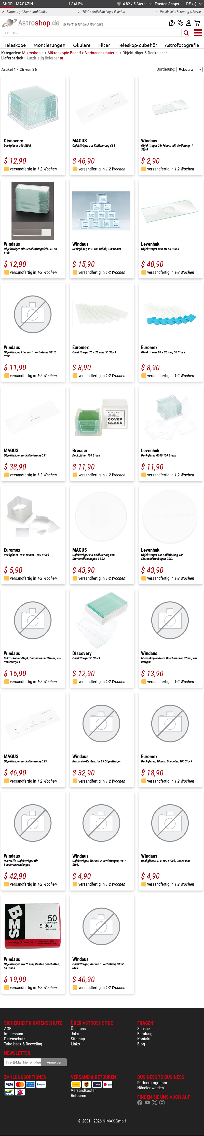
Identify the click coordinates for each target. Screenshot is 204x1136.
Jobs (75, 1033)
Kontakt (144, 1038)
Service (143, 1028)
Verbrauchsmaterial (102, 52)
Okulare (82, 45)
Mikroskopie (33, 52)
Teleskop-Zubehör (137, 45)
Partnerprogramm (152, 1082)
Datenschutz (14, 1038)
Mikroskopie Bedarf (65, 52)
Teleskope (15, 45)
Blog (141, 1043)
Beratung (144, 1033)
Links (75, 1043)
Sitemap (78, 1038)
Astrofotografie (182, 45)
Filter (104, 45)
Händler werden (150, 1087)
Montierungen (49, 45)
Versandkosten (84, 1090)
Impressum (13, 1033)
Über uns (78, 1028)
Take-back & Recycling (23, 1043)
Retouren (78, 1095)
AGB (7, 1028)
